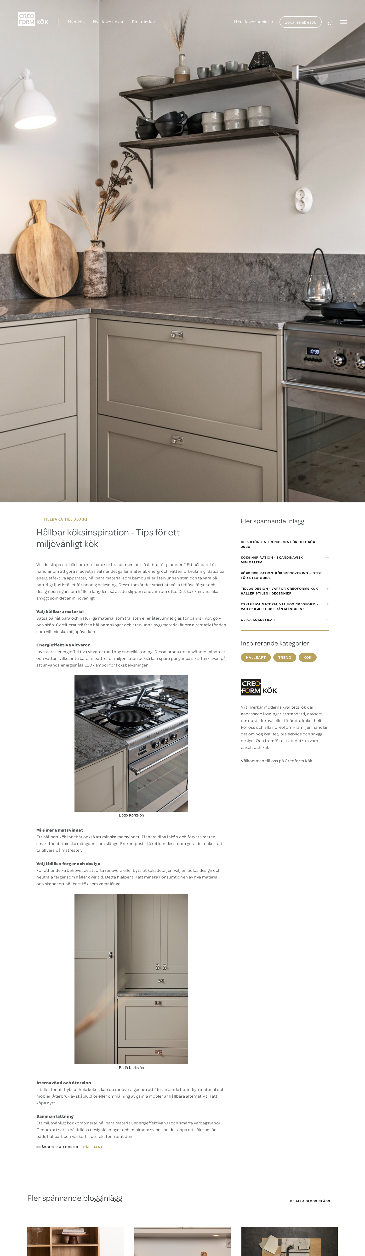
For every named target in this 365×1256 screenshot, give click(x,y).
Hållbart (93, 1146)
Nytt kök (76, 21)
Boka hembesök (300, 22)
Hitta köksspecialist (254, 21)
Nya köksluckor (108, 21)
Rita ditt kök (144, 21)
